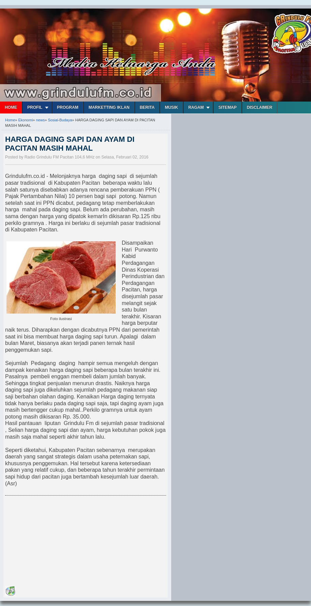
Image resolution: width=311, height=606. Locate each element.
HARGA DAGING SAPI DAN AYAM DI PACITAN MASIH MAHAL (69, 143)
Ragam (196, 107)
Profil (34, 107)
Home (11, 107)
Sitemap (227, 107)
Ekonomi (25, 120)
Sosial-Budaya (60, 120)
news (40, 120)
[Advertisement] (56, 542)
